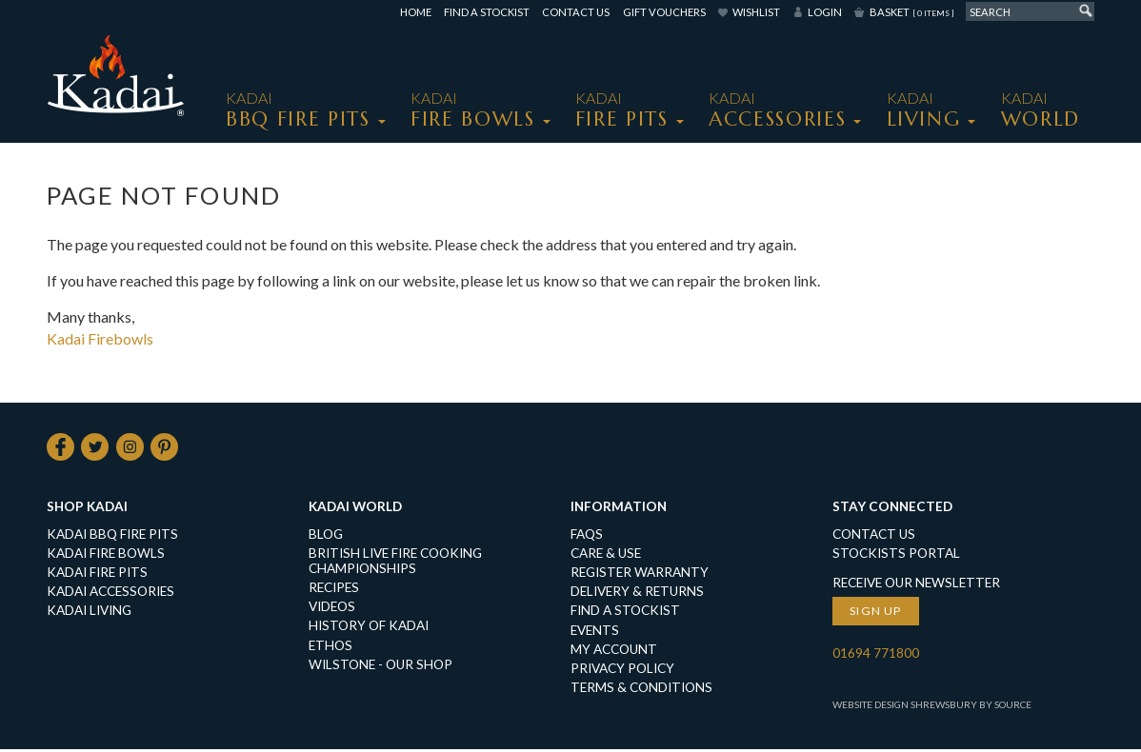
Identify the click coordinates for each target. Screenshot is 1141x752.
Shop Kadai (87, 509)
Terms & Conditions (641, 690)
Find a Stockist (487, 12)
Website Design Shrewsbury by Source (931, 707)
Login (825, 12)
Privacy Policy (622, 671)
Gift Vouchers (664, 12)
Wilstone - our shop (380, 667)
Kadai (1040, 110)
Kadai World (355, 509)
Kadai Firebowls (100, 338)
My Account (613, 652)
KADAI (298, 110)
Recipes (334, 590)
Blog (326, 536)
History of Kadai (369, 628)
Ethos (330, 648)
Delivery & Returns (637, 594)
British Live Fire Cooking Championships (395, 563)
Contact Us (576, 12)
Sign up (876, 613)
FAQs (586, 536)
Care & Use (605, 556)
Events (594, 633)
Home (415, 12)
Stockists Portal (896, 556)
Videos (332, 609)
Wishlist (756, 12)
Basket (911, 12)
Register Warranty (639, 575)
